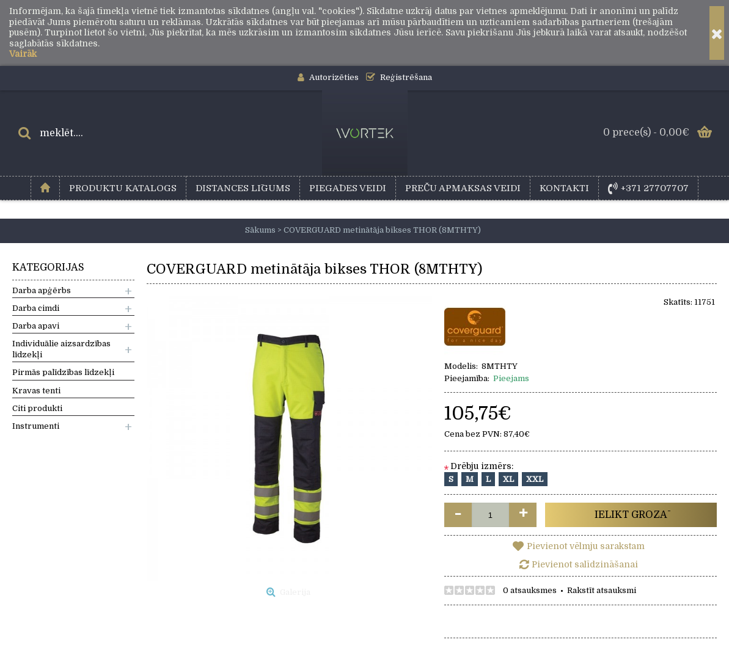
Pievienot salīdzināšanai (585, 564)
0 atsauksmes (530, 590)
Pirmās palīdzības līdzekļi (63, 372)
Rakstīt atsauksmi (601, 590)
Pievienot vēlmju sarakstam (586, 546)
